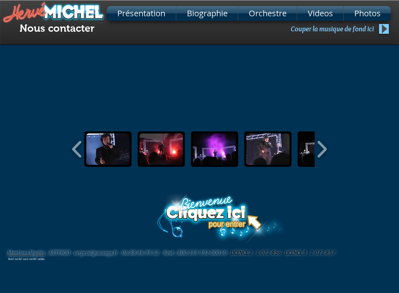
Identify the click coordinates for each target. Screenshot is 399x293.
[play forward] (322, 149)
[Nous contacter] (56, 28)
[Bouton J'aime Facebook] (358, 252)
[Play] (384, 29)
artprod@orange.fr (96, 252)
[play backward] (77, 149)
